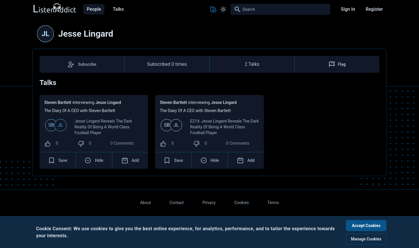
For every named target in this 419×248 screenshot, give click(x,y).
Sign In (348, 9)
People (94, 9)
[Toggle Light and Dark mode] (223, 9)
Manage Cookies (366, 239)
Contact (177, 202)
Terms (273, 202)
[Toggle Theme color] (213, 9)
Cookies (241, 202)
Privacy (209, 202)
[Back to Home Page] (54, 8)
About (145, 202)
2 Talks (252, 64)
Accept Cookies (366, 225)
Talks (118, 9)
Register (374, 9)
